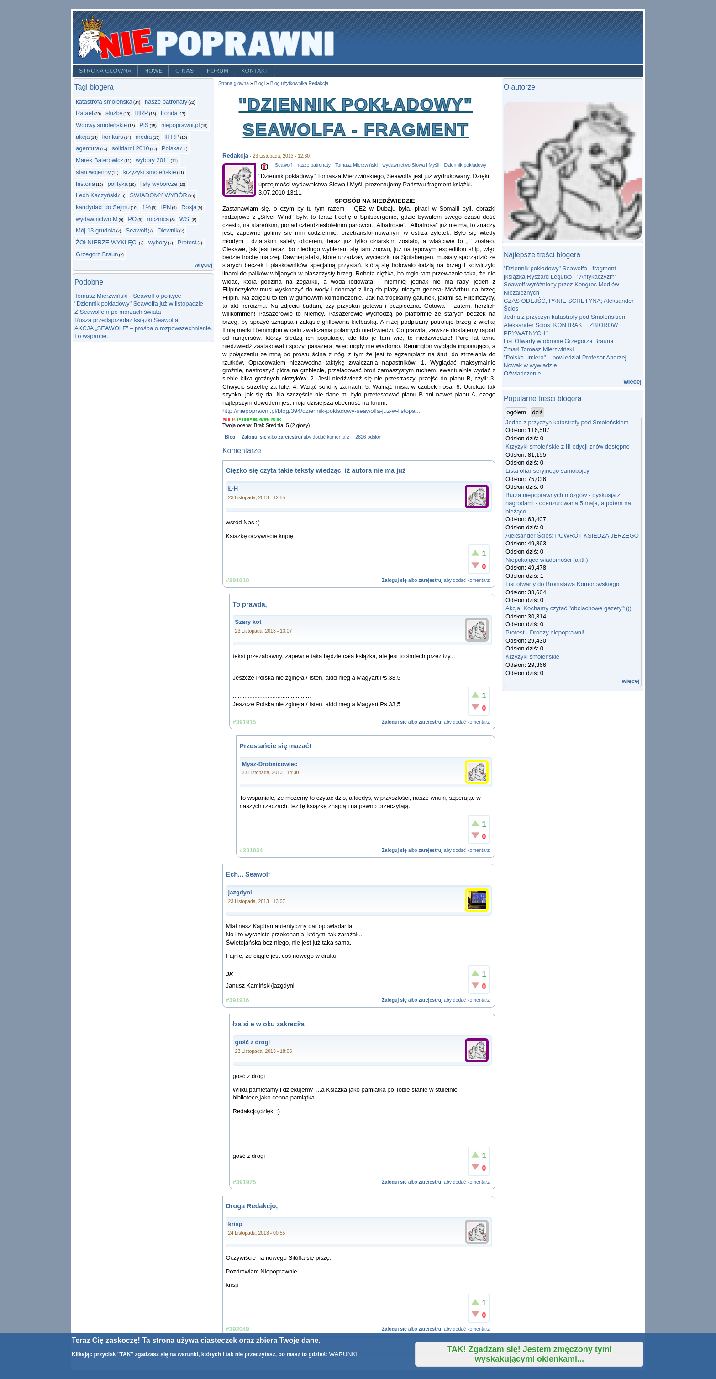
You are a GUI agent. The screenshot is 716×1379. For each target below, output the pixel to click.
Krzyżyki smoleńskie (532, 656)
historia (85, 183)
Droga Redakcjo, (252, 1206)
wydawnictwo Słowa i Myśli (410, 165)
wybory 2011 (152, 160)
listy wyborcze (159, 183)
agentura (88, 148)
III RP (171, 136)
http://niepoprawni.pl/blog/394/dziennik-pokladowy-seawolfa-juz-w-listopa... (321, 410)
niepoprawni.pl (180, 125)
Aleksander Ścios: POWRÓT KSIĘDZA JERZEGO (572, 535)
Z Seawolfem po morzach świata (117, 311)
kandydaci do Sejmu (103, 207)
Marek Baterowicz (99, 160)
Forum (218, 71)
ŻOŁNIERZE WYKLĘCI (107, 242)
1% (146, 207)
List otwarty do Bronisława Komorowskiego (562, 584)
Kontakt (255, 71)
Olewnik (168, 230)
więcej (203, 264)
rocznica (158, 219)
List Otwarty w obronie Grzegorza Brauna (558, 341)
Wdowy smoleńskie (101, 125)
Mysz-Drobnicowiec (269, 764)
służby (113, 113)
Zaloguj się (254, 436)
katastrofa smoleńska (104, 101)
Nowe (153, 71)
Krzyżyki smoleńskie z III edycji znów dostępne (567, 446)
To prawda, (250, 604)
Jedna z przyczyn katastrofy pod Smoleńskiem (565, 316)
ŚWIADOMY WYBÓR (158, 195)
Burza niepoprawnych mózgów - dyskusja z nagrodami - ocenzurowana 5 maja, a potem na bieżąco (568, 502)
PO (132, 219)
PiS (143, 125)
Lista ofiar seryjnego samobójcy (547, 470)
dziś (537, 412)
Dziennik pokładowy (465, 165)
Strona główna (105, 71)
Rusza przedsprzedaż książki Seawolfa (126, 320)
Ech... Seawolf (248, 874)
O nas (184, 71)
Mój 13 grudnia (96, 230)
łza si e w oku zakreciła (269, 1024)
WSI (185, 219)
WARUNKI (343, 1354)
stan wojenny (93, 172)
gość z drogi (252, 1042)
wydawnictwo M (97, 219)
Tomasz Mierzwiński (356, 165)
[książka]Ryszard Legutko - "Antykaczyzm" (560, 276)
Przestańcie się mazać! (275, 746)
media (144, 136)
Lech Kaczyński (96, 195)
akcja (83, 136)
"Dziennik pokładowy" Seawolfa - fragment (560, 268)
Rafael (84, 113)
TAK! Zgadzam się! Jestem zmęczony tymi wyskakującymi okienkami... (529, 1354)
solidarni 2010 (130, 148)
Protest (187, 242)
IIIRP (141, 113)
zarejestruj (290, 436)
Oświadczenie (522, 373)
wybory (158, 242)
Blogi (259, 83)
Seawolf (136, 230)
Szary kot (248, 621)
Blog (230, 436)
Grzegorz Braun (97, 254)
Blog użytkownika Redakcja (299, 83)
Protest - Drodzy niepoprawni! (544, 632)
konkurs (112, 136)
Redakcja (235, 155)
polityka (117, 183)
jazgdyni (240, 892)
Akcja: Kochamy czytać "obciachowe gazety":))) (568, 608)
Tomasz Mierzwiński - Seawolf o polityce (127, 295)
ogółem (516, 412)
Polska (170, 148)
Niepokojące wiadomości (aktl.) (546, 559)
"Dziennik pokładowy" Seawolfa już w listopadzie (138, 303)
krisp (235, 1223)
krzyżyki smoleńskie (149, 172)
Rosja (189, 207)
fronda (169, 113)
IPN (166, 207)
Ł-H (233, 488)
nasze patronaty (166, 101)
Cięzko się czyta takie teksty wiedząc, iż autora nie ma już (316, 470)
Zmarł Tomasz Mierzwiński (539, 349)
